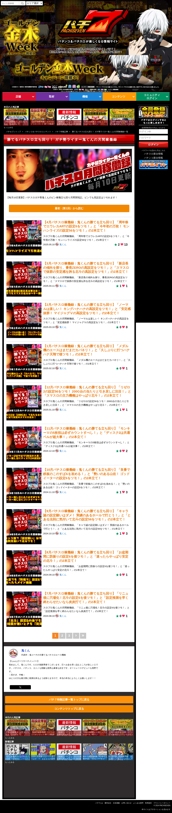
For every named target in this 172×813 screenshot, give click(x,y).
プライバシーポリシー (161, 803)
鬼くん (62, 244)
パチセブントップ (13, 132)
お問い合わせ (126, 803)
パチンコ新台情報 (153, 158)
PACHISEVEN (165, 805)
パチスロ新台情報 (153, 154)
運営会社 (108, 803)
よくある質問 (138, 803)
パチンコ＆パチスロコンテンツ (38, 132)
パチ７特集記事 (61, 132)
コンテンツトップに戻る (69, 708)
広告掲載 (116, 803)
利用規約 (148, 803)
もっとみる (8, 127)
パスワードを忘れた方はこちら (153, 150)
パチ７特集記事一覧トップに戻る (69, 699)
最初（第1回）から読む (69, 208)
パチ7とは (99, 803)
